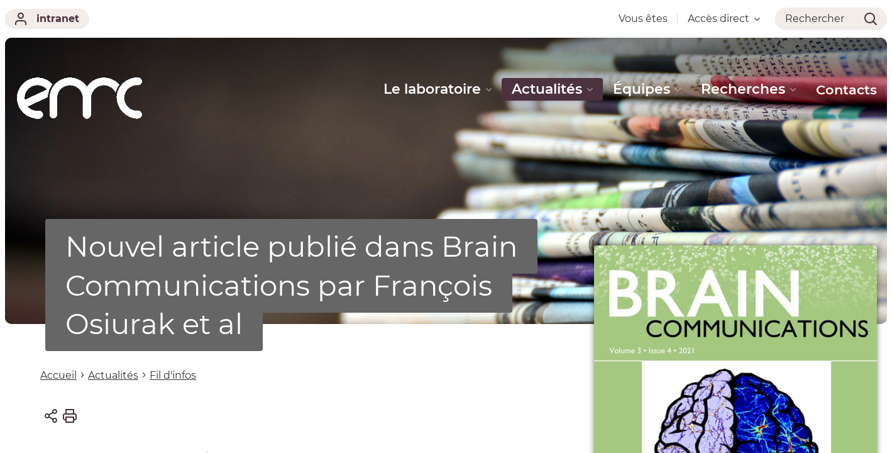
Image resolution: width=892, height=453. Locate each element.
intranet (47, 19)
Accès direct (724, 19)
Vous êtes (643, 19)
